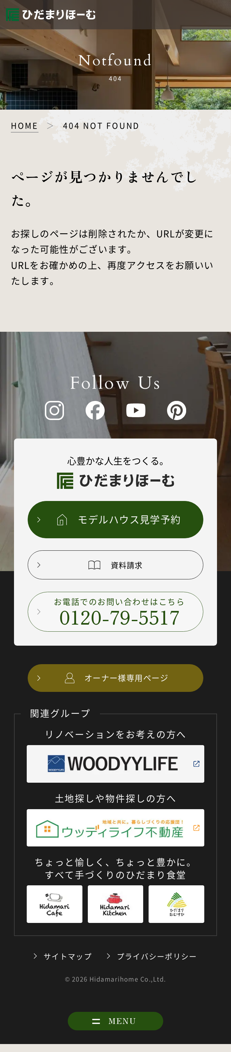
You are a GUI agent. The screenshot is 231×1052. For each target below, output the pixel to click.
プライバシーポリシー (157, 964)
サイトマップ (68, 964)
